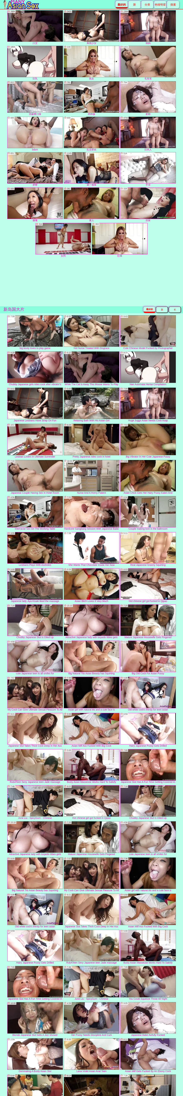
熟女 (91, 63)
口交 (35, 27)
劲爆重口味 (35, 98)
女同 (63, 240)
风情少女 (91, 27)
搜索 (173, 4)
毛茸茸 (148, 63)
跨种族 (91, 98)
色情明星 (160, 4)
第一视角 (91, 169)
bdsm (35, 134)
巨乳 (35, 63)
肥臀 (35, 169)
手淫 (148, 169)
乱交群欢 (91, 134)
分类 (147, 4)
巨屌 (120, 240)
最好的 (149, 309)
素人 (91, 204)
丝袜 (148, 204)
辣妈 (148, 27)
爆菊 (35, 204)
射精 (148, 98)
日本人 (148, 134)
